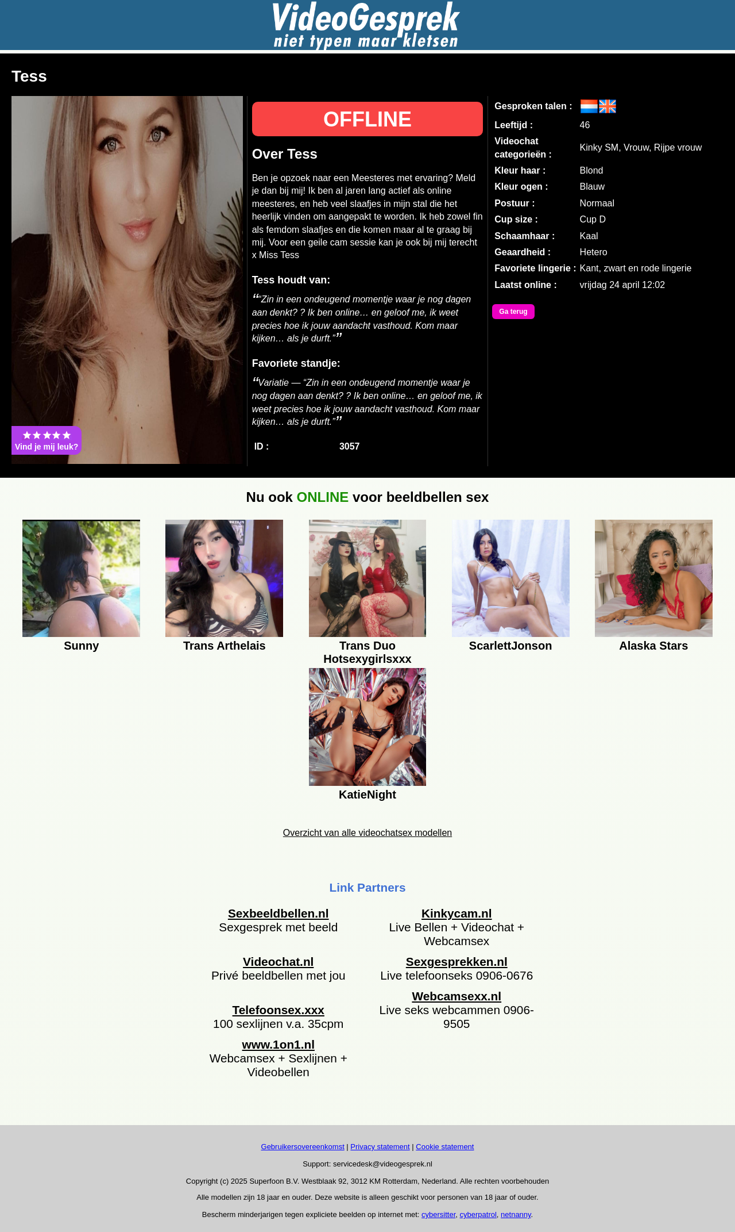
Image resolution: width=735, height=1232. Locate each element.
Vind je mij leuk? (46, 440)
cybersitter (438, 1214)
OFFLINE (367, 119)
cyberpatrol (478, 1214)
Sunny (81, 645)
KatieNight (367, 794)
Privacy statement (379, 1146)
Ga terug (513, 312)
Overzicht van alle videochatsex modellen (367, 833)
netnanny (516, 1214)
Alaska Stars (653, 645)
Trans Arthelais (224, 645)
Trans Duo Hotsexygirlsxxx (367, 650)
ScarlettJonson (510, 645)
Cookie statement (445, 1146)
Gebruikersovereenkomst (303, 1146)
